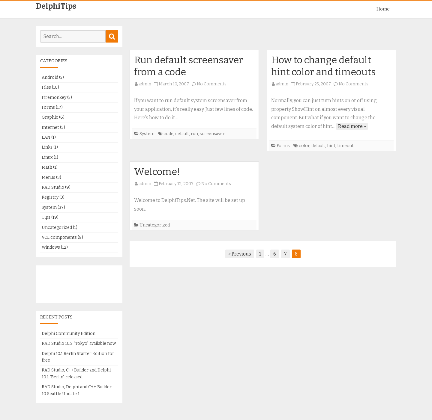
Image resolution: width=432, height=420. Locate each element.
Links (47, 147)
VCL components (59, 237)
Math (47, 167)
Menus (48, 177)
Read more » (352, 126)
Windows (51, 247)
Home (383, 9)
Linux (47, 157)
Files (46, 87)
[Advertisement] (263, 37)
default (182, 133)
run (194, 133)
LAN (46, 137)
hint (331, 145)
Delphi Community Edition (68, 333)
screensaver (212, 133)
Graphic (50, 117)
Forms (283, 145)
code (168, 133)
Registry (50, 197)
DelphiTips (56, 6)
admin (145, 84)
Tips (46, 217)
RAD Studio (53, 187)
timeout (345, 145)
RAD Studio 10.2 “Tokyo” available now (79, 343)
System (147, 133)
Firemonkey (54, 97)
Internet (50, 127)
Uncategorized (155, 225)
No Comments (211, 84)
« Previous (239, 254)
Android (50, 77)
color (304, 145)
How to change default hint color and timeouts (323, 66)
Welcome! (157, 171)
